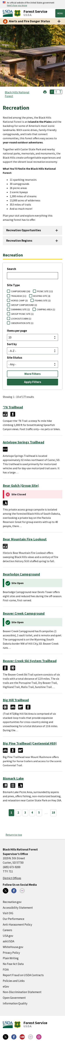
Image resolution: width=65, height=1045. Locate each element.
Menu (60, 13)
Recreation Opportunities (23, 230)
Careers (7, 930)
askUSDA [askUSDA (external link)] (8, 941)
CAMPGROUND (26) (20, 291)
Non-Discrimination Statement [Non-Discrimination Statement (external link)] (22, 992)
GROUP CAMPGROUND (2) (24, 305)
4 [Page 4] (32, 812)
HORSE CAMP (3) (19, 300)
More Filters (32, 374)
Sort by (12, 344)
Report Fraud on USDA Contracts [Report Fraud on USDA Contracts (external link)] (23, 975)
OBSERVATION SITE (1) (22, 323)
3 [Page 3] (25, 812)
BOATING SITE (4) (41, 296)
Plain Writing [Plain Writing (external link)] (11, 958)
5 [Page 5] (39, 812)
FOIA (6, 969)
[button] (45, 91)
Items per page (17, 331)
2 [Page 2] (18, 812)
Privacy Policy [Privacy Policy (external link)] (11, 953)
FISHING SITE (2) (43, 300)
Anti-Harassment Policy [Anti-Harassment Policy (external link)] (17, 924)
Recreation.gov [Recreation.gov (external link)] (12, 902)
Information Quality (15, 1003)
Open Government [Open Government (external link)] (14, 998)
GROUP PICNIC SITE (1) (22, 313)
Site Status (14, 357)
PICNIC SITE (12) (45, 291)
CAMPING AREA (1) (46, 309)
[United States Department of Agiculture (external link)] (8, 13)
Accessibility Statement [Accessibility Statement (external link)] (18, 908)
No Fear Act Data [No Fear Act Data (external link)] (13, 964)
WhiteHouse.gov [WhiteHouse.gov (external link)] (13, 947)
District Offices (12, 878)
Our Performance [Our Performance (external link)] (13, 919)
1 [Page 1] (11, 812)
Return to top (14, 834)
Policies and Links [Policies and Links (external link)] (14, 981)
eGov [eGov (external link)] (6, 986)
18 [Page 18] (53, 812)
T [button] (52, 92)
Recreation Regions (19, 240)
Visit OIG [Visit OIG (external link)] (8, 913)
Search (11, 269)
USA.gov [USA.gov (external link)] (8, 936)
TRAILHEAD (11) (18, 296)
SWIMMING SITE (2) (20, 309)
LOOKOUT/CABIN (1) (21, 318)
